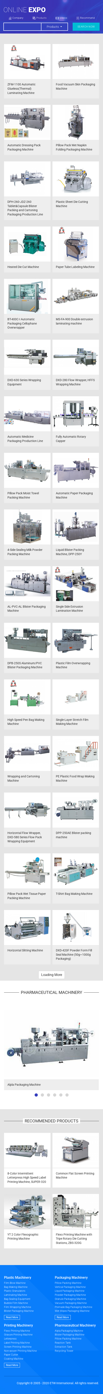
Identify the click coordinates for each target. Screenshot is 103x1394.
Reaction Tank (63, 1342)
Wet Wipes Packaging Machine (72, 1310)
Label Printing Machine (17, 1342)
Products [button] (53, 26)
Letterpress (10, 1338)
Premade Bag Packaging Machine (73, 1307)
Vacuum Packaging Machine (71, 1303)
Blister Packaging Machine (19, 1310)
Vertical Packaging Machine (70, 1287)
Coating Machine (13, 1358)
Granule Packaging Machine (70, 1298)
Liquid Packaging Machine (69, 1290)
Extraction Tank (63, 1346)
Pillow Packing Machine (68, 1282)
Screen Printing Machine (17, 1346)
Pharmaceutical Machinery (75, 1325)
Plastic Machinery (17, 1278)
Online (24, 10)
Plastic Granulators (14, 1290)
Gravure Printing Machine (18, 1334)
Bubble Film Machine (16, 1303)
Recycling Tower (64, 1350)
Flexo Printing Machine (17, 1330)
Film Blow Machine (14, 1282)
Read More (12, 1317)
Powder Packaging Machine (70, 1294)
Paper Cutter (11, 1354)
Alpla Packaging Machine (69, 1330)
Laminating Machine (15, 1294)
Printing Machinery (18, 1325)
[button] (36, 1095)
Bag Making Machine (15, 1287)
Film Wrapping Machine (17, 1307)
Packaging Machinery (71, 1278)
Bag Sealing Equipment (17, 1298)
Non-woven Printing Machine (20, 1350)
